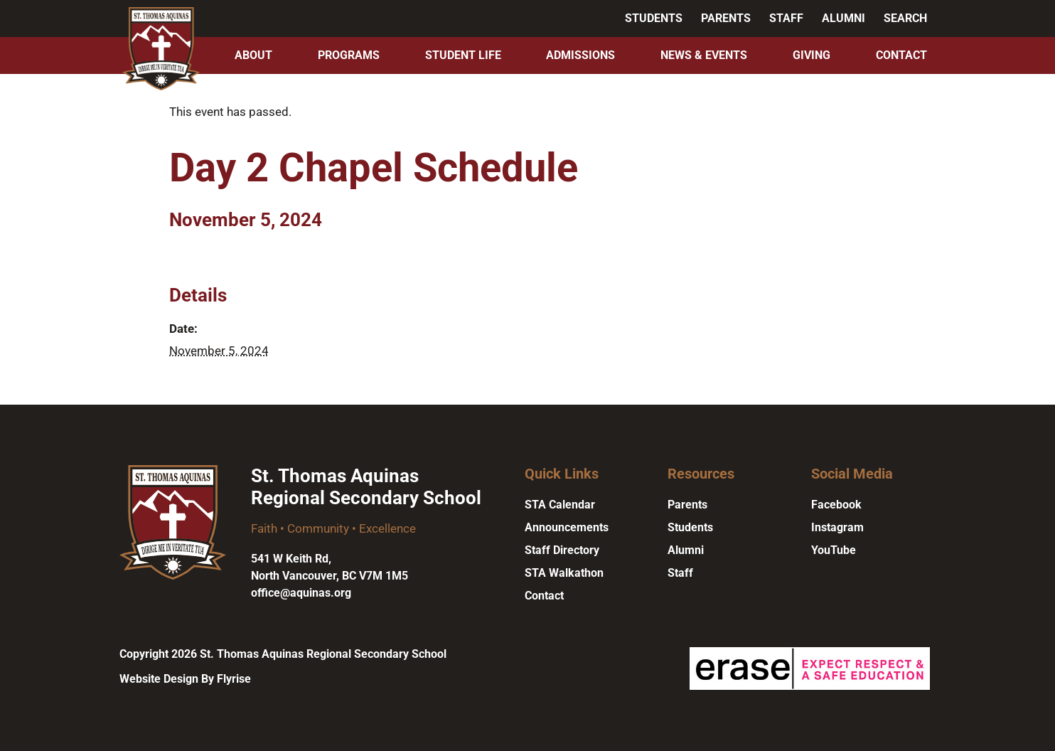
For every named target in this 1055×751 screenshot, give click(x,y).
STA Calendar (560, 504)
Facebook (836, 504)
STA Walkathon (564, 573)
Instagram (837, 527)
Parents (726, 18)
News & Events (703, 55)
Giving (811, 55)
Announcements (567, 527)
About (253, 55)
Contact (901, 55)
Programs (349, 55)
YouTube (833, 550)
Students (653, 18)
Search (905, 18)
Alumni (843, 18)
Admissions (580, 55)
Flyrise (234, 679)
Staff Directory (562, 550)
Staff (786, 18)
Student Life (463, 55)
